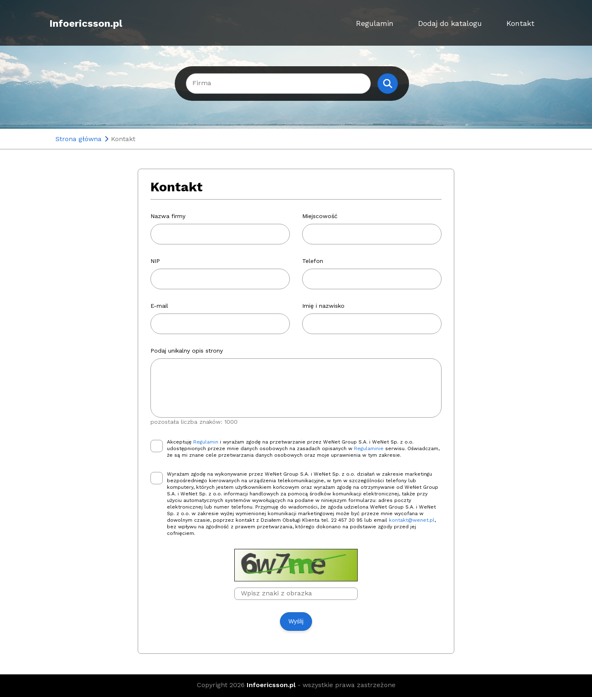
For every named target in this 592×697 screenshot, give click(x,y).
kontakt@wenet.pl (412, 520)
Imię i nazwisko (323, 305)
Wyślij (296, 621)
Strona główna (79, 139)
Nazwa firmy (167, 216)
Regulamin (374, 23)
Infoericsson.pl (85, 23)
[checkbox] (156, 446)
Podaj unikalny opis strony (186, 350)
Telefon (312, 261)
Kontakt (520, 23)
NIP (155, 261)
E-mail (159, 305)
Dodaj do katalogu (450, 23)
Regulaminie (369, 448)
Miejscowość (320, 216)
